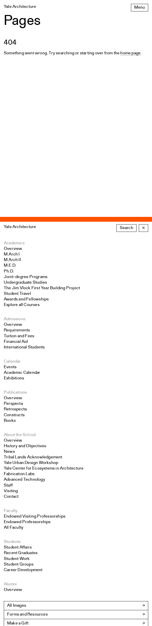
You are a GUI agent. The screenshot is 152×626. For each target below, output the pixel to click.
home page (130, 53)
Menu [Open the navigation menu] (139, 7)
